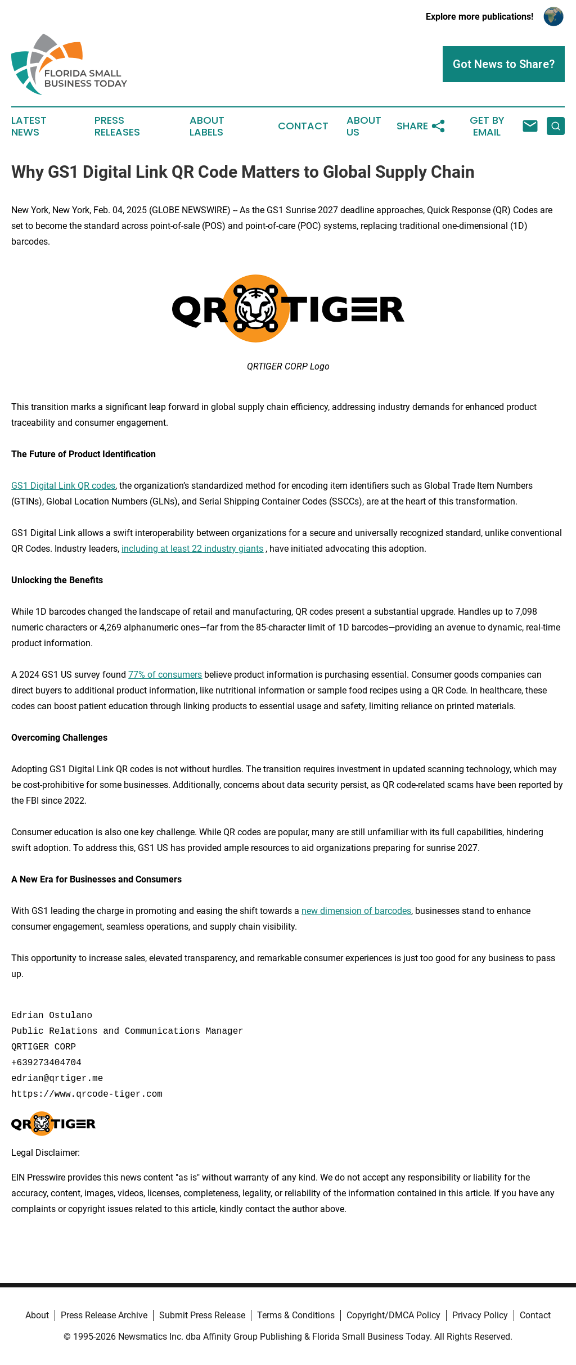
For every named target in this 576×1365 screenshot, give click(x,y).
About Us (363, 126)
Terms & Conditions (296, 1315)
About (37, 1315)
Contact (303, 126)
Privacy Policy (480, 1315)
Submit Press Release (202, 1315)
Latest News (29, 126)
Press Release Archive (104, 1315)
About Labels (207, 126)
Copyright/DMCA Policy (393, 1315)
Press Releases (117, 126)
